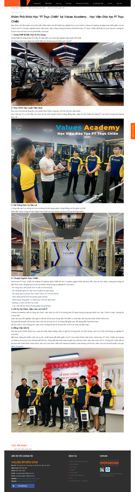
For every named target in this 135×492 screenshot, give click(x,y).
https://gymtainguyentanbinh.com (28, 478)
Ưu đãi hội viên (98, 3)
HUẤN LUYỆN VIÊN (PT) (77, 475)
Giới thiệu (48, 3)
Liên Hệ (119, 3)
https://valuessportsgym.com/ (26, 481)
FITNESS (72, 470)
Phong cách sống (82, 3)
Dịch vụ (58, 3)
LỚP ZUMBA (73, 472)
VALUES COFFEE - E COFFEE (78, 481)
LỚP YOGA (73, 467)
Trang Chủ (37, 3)
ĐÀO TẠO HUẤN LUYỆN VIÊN (79, 461)
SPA (71, 478)
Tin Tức (110, 3)
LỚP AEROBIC (74, 464)
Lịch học (69, 3)
